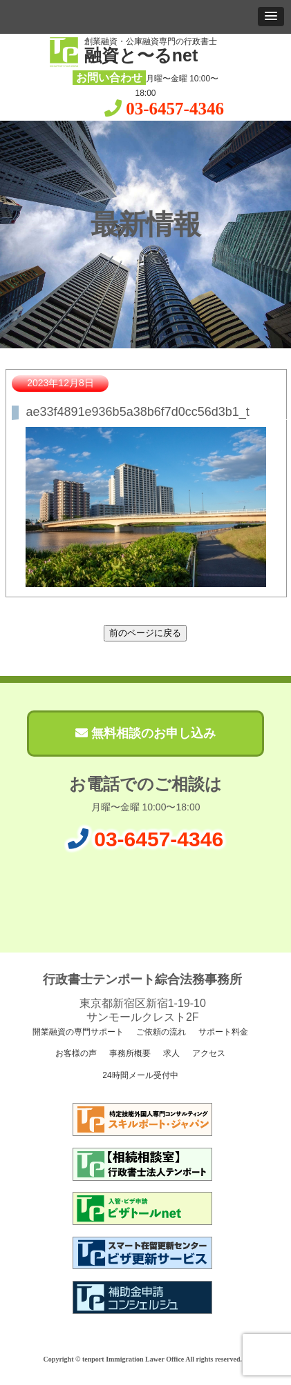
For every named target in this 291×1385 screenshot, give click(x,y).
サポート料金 (221, 1032)
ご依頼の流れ (160, 1032)
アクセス (207, 1053)
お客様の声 (75, 1053)
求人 (170, 1053)
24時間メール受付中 (139, 1075)
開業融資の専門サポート (77, 1032)
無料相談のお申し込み (145, 733)
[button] (271, 16)
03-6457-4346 (175, 108)
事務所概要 (129, 1053)
